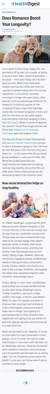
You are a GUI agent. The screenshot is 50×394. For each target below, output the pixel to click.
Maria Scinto (10, 29)
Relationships (9, 12)
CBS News (12, 122)
